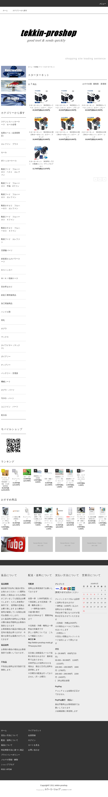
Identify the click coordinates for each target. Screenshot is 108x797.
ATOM (9, 769)
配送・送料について (9, 740)
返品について (6, 745)
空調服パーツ (38, 67)
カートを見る (33, 745)
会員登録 (32, 735)
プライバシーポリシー (10, 755)
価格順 (96, 84)
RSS (3, 769)
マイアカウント (34, 730)
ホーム (5, 10)
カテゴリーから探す (18, 10)
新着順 (103, 84)
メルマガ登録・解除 (9, 760)
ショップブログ (7, 764)
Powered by (54, 790)
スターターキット (49, 67)
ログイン (32, 740)
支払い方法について (9, 735)
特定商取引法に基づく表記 (12, 750)
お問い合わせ (33, 750)
